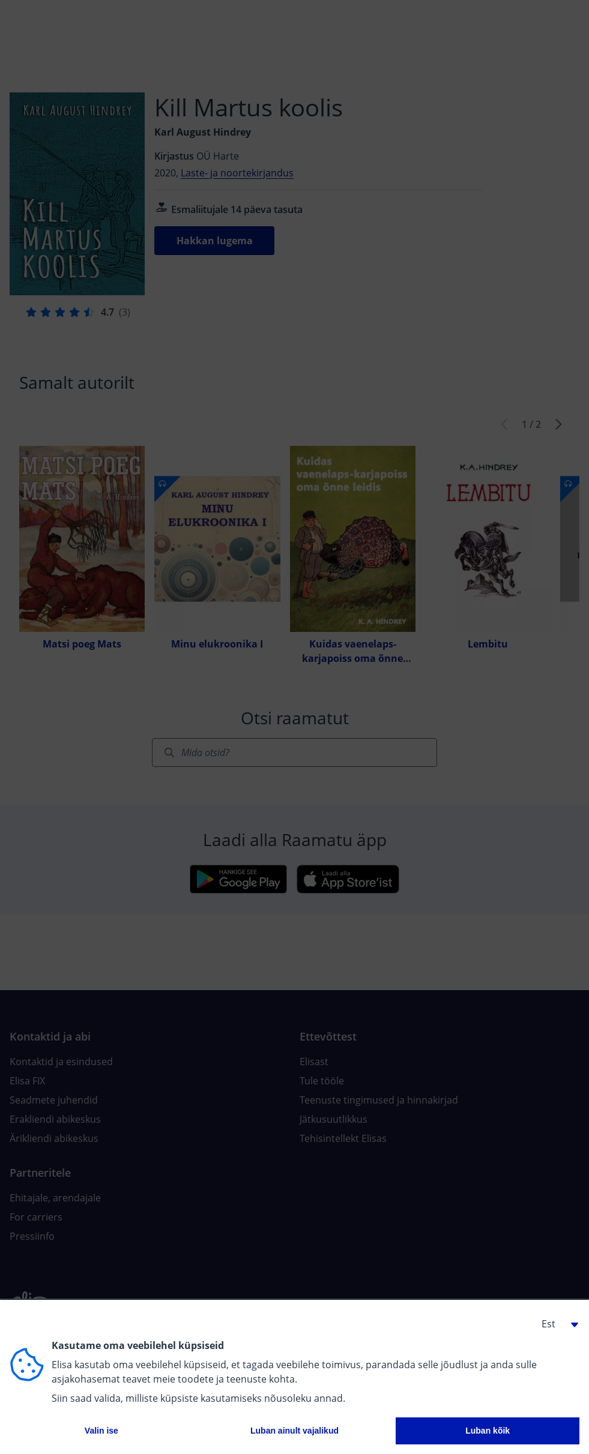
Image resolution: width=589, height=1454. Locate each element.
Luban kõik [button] (487, 1430)
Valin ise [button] (101, 1430)
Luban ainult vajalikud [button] (294, 1430)
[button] (555, 1323)
